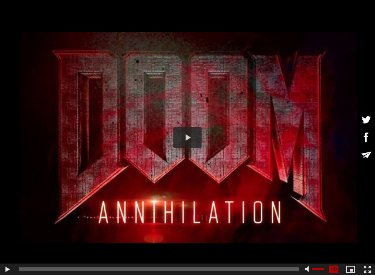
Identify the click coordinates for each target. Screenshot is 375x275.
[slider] (159, 269)
